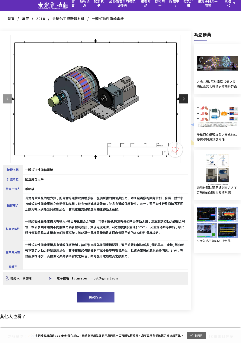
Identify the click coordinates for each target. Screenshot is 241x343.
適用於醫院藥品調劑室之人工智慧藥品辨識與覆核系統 (217, 189)
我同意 (199, 335)
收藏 (175, 149)
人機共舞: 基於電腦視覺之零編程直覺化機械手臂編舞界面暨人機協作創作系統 (217, 84)
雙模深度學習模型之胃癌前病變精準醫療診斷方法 (217, 137)
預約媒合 (95, 297)
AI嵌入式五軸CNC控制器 (214, 240)
